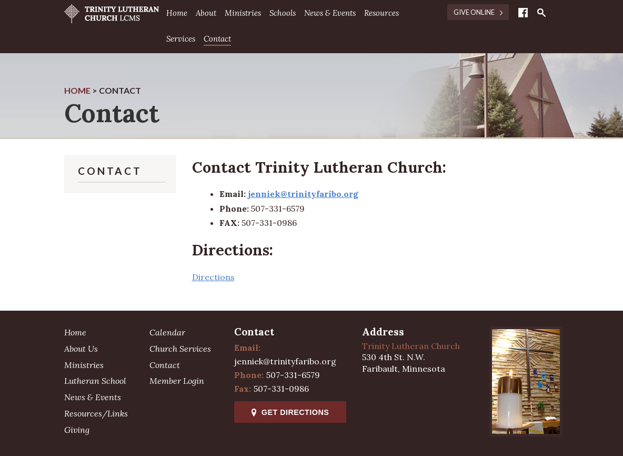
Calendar (167, 332)
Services (180, 39)
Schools (282, 13)
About (206, 13)
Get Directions (290, 412)
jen (254, 194)
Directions (213, 277)
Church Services (180, 348)
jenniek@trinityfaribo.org (285, 361)
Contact (217, 39)
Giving (76, 429)
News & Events (330, 13)
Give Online (478, 12)
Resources (381, 13)
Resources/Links (96, 413)
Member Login (176, 380)
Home (176, 13)
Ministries (243, 13)
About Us (81, 348)
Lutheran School (95, 380)
